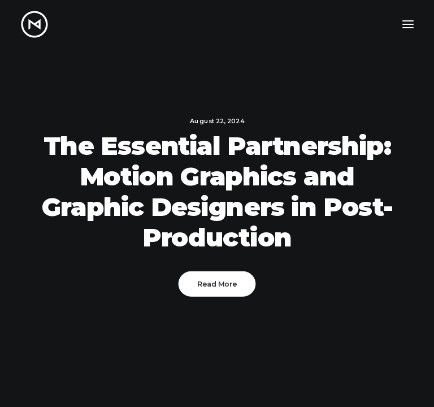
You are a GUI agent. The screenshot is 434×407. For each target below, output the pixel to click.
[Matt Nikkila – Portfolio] (34, 24)
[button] (408, 24)
